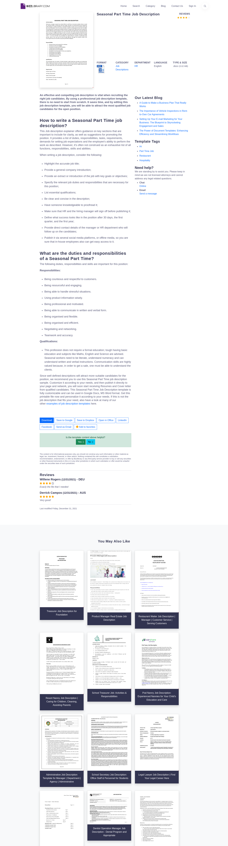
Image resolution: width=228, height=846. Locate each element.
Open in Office (106, 420)
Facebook (47, 427)
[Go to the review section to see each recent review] (183, 17)
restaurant (145, 156)
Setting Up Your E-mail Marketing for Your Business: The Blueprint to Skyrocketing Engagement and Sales (160, 122)
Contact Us (177, 6)
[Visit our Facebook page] (31, 814)
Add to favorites (85, 426)
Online (142, 186)
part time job (146, 151)
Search (136, 6)
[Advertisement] (142, 39)
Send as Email (63, 427)
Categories (121, 789)
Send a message (148, 193)
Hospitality (144, 160)
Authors (88, 793)
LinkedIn (122, 420)
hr (140, 146)
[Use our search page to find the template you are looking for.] (205, 6)
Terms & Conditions (158, 789)
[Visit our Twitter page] (23, 814)
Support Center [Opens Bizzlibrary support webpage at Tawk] (156, 784)
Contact (88, 798)
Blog (163, 6)
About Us (88, 789)
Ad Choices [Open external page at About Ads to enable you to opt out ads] (154, 798)
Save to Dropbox (85, 420)
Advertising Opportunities (97, 803)
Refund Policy (155, 812)
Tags (118, 803)
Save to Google (64, 420)
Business (120, 793)
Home (124, 6)
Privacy (151, 793)
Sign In (192, 6)
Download (47, 420)
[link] (23, 814)
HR (136, 66)
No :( (90, 442)
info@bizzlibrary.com (190, 784)
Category (150, 6)
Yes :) (81, 442)
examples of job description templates (68, 403)
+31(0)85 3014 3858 (190, 787)
